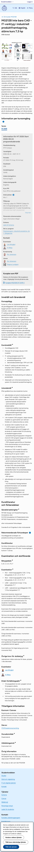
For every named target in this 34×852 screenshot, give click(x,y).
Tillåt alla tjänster (11, 847)
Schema (4, 795)
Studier (3, 776)
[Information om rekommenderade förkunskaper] (30, 533)
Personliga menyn (7, 806)
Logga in (30, 2)
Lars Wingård (9, 670)
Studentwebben (6, 2)
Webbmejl (4, 802)
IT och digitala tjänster (8, 783)
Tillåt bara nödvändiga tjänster (15, 842)
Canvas (3, 798)
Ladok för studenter (7, 809)
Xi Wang (7, 674)
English (23, 8)
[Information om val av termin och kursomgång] (3, 122)
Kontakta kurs (5, 821)
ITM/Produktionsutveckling (10, 728)
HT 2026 (4, 129)
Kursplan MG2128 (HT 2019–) (15, 283)
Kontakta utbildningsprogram (10, 818)
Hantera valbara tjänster (13, 837)
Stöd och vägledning (8, 779)
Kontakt (4, 786)
